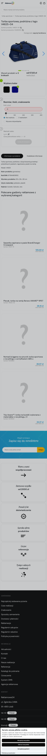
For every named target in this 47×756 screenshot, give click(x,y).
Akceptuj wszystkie (23, 740)
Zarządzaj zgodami (23, 749)
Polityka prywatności (8, 753)
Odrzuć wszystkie (23, 744)
